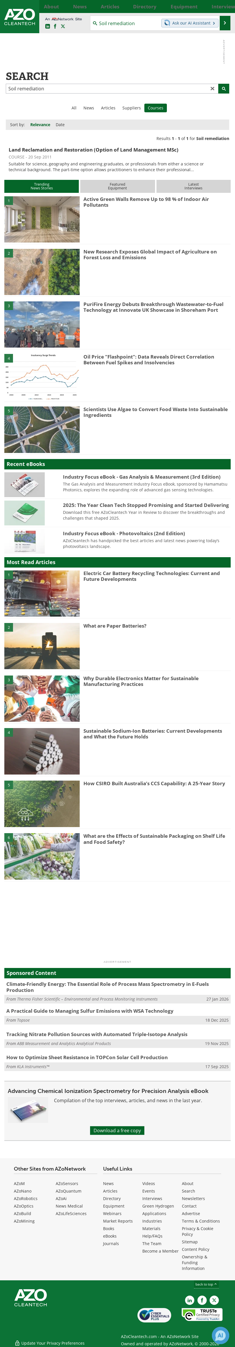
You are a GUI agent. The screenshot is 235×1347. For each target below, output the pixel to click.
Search (188, 1191)
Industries (152, 1221)
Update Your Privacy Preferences (49, 1339)
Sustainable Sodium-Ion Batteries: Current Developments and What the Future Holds (152, 733)
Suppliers (131, 108)
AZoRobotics (26, 1198)
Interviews (152, 1198)
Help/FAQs (152, 1236)
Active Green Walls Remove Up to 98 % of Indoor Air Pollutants (146, 202)
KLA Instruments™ (33, 1066)
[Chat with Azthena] (220, 1335)
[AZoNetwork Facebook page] (55, 26)
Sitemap (190, 1242)
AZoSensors (67, 1183)
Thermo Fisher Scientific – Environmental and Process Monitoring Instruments (87, 999)
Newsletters (193, 1198)
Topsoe (23, 1020)
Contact (189, 1206)
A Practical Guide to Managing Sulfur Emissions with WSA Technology (90, 1011)
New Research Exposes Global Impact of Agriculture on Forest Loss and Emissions (150, 254)
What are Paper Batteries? (114, 625)
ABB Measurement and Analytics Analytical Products (64, 1043)
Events (148, 1191)
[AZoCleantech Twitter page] (63, 26)
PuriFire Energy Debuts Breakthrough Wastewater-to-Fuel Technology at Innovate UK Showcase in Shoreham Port (153, 307)
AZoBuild (22, 1213)
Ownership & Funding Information (194, 1262)
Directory (112, 1198)
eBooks (110, 1236)
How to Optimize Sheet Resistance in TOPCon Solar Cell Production (87, 1057)
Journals (111, 1243)
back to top (206, 1284)
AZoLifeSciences (71, 1213)
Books (108, 1228)
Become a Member (160, 1251)
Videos (148, 1183)
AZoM (19, 1183)
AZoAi (61, 1198)
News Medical (69, 1206)
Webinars (112, 1213)
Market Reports (118, 1221)
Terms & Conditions (201, 1221)
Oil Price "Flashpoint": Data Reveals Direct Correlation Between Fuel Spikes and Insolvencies (148, 359)
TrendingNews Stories (42, 186)
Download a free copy (117, 1130)
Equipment (113, 1206)
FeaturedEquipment (117, 186)
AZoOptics (23, 1206)
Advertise (191, 1213)
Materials (151, 1228)
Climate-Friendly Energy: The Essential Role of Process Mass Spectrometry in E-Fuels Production (107, 987)
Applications (154, 1213)
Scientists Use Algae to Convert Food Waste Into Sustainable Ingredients (155, 412)
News (88, 108)
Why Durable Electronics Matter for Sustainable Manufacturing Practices (141, 681)
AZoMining (24, 1221)
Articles (108, 108)
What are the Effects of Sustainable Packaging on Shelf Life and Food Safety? (154, 839)
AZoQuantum (68, 1191)
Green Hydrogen (158, 1206)
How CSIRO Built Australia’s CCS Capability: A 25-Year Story (154, 783)
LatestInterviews (193, 186)
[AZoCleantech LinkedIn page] (47, 26)
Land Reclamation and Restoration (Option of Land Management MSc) (93, 149)
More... (225, 6)
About (187, 1183)
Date (60, 124)
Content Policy (195, 1249)
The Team (151, 1243)
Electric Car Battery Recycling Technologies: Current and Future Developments (151, 576)
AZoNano (22, 1191)
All (74, 108)
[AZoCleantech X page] (214, 1300)
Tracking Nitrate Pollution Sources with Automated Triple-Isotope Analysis (96, 1034)
